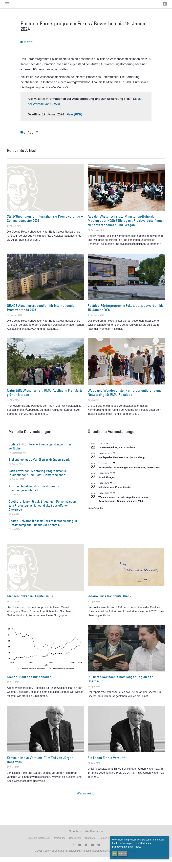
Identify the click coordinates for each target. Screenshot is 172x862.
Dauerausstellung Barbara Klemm (117, 452)
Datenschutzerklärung (104, 855)
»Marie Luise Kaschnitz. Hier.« (109, 601)
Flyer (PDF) (74, 119)
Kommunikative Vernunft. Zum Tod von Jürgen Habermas (40, 765)
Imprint (87, 855)
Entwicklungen (106, 482)
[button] (86, 798)
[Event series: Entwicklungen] (114, 478)
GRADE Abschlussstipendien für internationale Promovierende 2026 (41, 312)
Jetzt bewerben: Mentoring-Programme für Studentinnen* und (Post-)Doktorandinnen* (38, 478)
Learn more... (135, 846)
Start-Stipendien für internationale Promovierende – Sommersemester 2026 (45, 223)
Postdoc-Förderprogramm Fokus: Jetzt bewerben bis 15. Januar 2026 (125, 312)
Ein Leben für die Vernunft (106, 763)
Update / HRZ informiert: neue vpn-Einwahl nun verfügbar (40, 451)
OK (114, 853)
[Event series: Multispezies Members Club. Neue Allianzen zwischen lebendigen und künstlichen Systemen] (114, 458)
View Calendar (95, 513)
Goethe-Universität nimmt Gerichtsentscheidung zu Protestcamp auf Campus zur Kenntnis (43, 528)
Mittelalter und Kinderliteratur (114, 492)
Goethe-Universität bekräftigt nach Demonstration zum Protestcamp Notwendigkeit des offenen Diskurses (42, 510)
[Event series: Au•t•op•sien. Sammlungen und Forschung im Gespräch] (114, 468)
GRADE (28, 137)
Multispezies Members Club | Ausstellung (121, 462)
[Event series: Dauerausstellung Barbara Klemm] (113, 448)
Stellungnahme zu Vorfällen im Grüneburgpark (39, 464)
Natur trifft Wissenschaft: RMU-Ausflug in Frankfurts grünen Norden (44, 397)
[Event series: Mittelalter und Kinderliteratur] (114, 488)
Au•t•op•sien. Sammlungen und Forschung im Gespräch (129, 472)
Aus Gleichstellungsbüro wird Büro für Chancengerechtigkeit (34, 493)
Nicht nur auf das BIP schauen (29, 682)
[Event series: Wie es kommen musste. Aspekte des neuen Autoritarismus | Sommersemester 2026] (114, 498)
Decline (122, 853)
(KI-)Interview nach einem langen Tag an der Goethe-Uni (120, 684)
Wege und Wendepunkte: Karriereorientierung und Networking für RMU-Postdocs (125, 397)
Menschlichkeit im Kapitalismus (30, 601)
